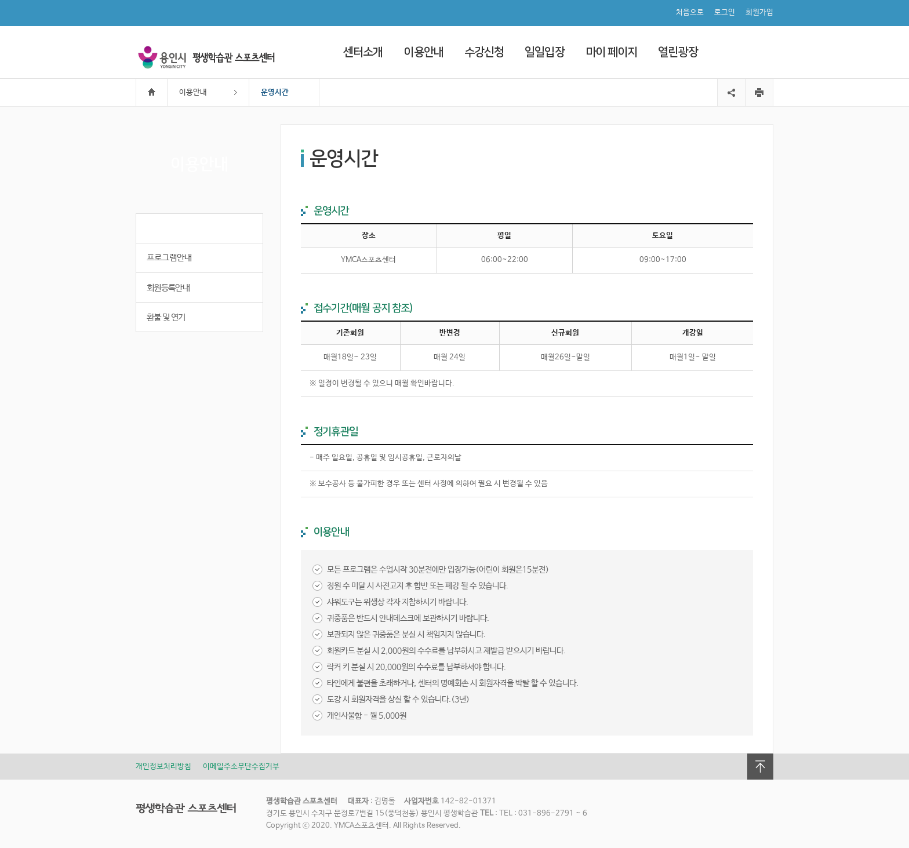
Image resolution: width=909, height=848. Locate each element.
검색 (761, 51)
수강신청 (484, 52)
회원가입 (759, 12)
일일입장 (544, 52)
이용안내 (423, 52)
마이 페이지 (612, 52)
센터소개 (363, 52)
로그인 (724, 12)
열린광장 (677, 52)
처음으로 (690, 12)
